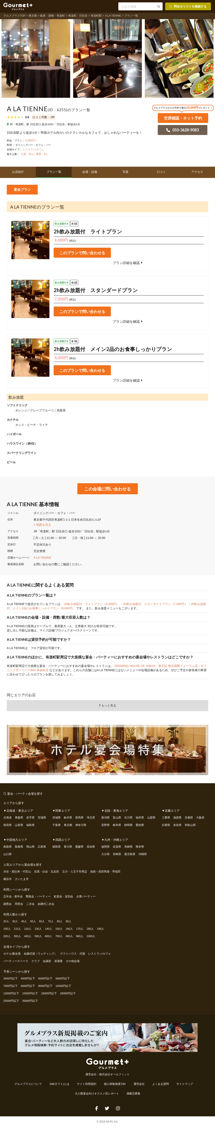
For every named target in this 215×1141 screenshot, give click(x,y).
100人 (7, 928)
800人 (69, 936)
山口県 (7, 854)
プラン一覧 (53, 171)
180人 (90, 928)
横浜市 (7, 879)
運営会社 (139, 1084)
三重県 (166, 817)
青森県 (19, 817)
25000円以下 (11, 1000)
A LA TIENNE (113, 15)
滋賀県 (177, 817)
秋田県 (7, 825)
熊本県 (140, 846)
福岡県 (105, 846)
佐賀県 (117, 846)
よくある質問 (160, 1084)
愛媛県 (79, 846)
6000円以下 (63, 978)
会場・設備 (89, 171)
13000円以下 (11, 993)
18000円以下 (49, 993)
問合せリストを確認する (188, 6)
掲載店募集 (133, 1093)
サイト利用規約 (86, 1084)
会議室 (47, 961)
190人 (100, 928)
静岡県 (128, 825)
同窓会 (19, 903)
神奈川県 (80, 825)
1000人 (91, 936)
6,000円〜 (31, 140)
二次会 (30, 903)
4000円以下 (28, 978)
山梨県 (151, 817)
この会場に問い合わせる (107, 488)
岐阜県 (117, 825)
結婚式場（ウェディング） (40, 953)
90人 (68, 921)
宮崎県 (117, 854)
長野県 (105, 825)
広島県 (42, 846)
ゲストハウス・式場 (72, 953)
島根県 (19, 846)
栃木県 (68, 817)
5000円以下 (45, 978)
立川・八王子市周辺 (74, 871)
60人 (42, 921)
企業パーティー (86, 896)
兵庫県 (166, 825)
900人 (79, 936)
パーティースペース (15, 961)
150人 (59, 928)
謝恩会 (7, 903)
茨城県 (56, 817)
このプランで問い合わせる (82, 252)
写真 (125, 171)
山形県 (19, 825)
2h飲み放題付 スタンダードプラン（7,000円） (155, 604)
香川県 (68, 846)
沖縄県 (142, 854)
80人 (60, 921)
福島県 (30, 825)
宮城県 (42, 817)
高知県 (91, 846)
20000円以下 (68, 993)
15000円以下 (30, 993)
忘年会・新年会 (13, 896)
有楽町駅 (96, 15)
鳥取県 (7, 846)
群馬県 (79, 817)
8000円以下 (28, 986)
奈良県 (177, 825)
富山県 (117, 817)
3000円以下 (10, 978)
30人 (15, 921)
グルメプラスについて (28, 1084)
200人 (7, 936)
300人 (17, 936)
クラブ (35, 961)
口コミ (161, 171)
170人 (79, 928)
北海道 (7, 817)
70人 (51, 921)
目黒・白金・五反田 (46, 871)
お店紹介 (18, 171)
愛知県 (140, 825)
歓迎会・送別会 (63, 896)
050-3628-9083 (182, 130)
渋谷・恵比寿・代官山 (17, 871)
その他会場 (73, 961)
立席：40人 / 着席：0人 (34, 154)
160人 (69, 928)
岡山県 (30, 846)
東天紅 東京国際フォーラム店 (178, 666)
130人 (38, 928)
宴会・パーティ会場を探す (25, 793)
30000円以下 (30, 1000)
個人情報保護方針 (115, 1084)
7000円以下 (10, 986)
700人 (59, 936)
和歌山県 (190, 825)
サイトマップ (184, 1084)
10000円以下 (63, 986)
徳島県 (56, 846)
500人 (38, 936)
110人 (17, 928)
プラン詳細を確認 (128, 263)
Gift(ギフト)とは (59, 1084)
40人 (24, 921)
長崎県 (128, 846)
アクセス (197, 171)
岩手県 (30, 817)
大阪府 (200, 817)
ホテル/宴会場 (12, 953)
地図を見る (43, 524)
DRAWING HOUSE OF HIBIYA (134, 666)
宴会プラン (22, 189)
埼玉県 (91, 817)
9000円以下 (45, 986)
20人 (6, 921)
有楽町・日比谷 (78, 15)
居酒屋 (58, 961)
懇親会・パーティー (38, 896)
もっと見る (107, 705)
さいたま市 (22, 879)
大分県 (105, 854)
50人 (33, 921)
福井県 (140, 817)
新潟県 (105, 817)
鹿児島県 (129, 854)
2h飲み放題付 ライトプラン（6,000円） (92, 604)
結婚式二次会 (46, 903)
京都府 (189, 817)
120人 (27, 928)
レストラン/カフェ (33, 149)
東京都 (33, 15)
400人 (27, 936)
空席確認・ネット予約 (183, 118)
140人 (48, 928)
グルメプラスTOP (14, 15)
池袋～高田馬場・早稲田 (105, 871)
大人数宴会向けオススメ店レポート (97, 1093)
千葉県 (56, 825)
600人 (48, 936)
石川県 (128, 817)
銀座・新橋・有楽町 (52, 15)
